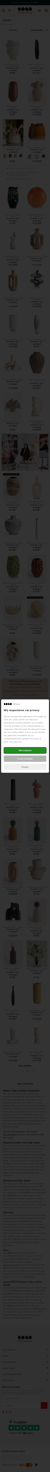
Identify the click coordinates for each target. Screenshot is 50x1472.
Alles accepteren (25, 750)
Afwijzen (25, 767)
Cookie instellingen (25, 759)
